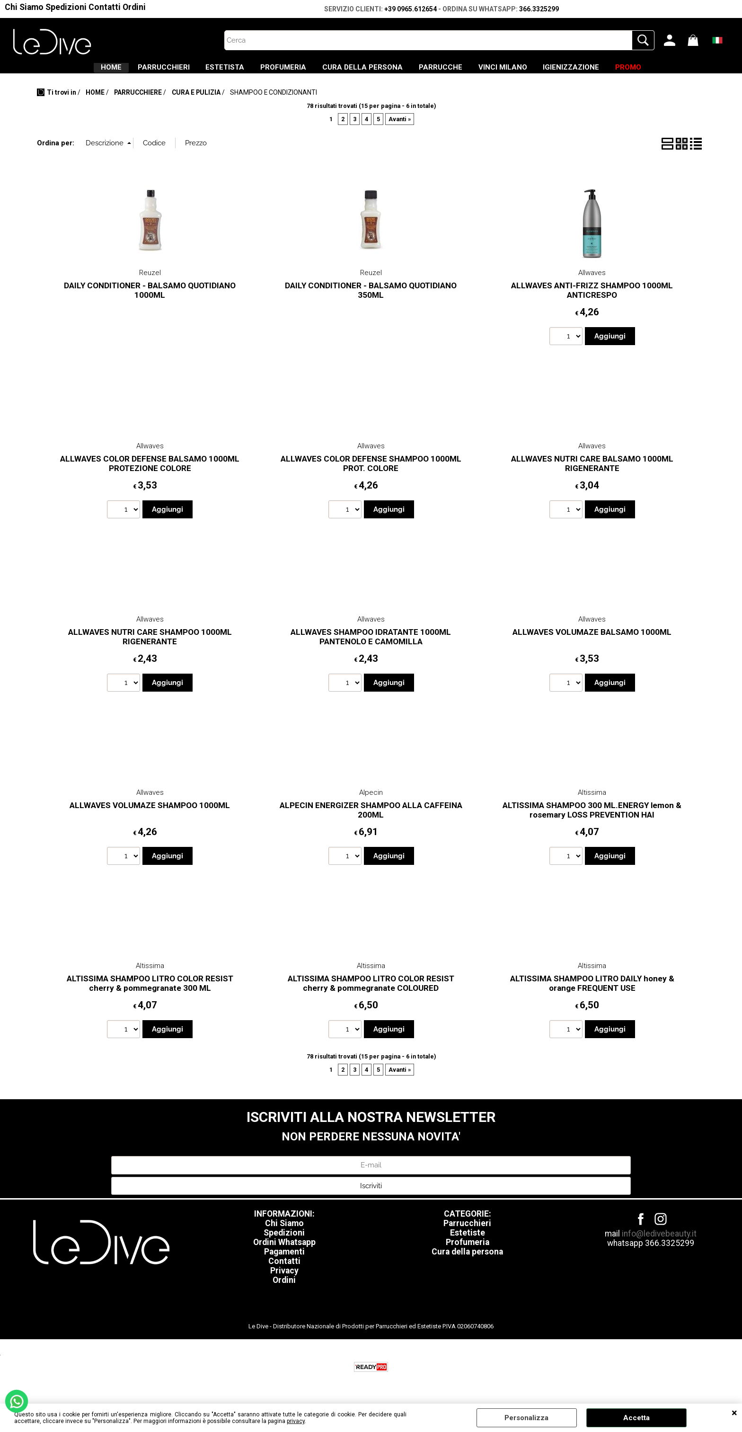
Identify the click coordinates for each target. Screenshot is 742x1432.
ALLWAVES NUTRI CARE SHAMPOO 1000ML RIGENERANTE (150, 645)
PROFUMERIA (271, 71)
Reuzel (150, 281)
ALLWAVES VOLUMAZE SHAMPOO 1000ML (150, 813)
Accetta (636, 1418)
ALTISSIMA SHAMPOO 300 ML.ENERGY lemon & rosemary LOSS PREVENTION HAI (592, 818)
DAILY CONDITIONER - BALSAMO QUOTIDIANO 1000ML (150, 298)
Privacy (284, 1279)
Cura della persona (467, 1260)
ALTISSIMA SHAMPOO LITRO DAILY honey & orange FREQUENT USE (592, 991)
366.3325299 (539, 9)
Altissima (592, 801)
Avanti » (400, 127)
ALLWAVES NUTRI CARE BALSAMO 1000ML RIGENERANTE (592, 471)
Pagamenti (284, 1260)
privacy (296, 1421)
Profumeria (467, 1250)
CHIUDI (734, 1413)
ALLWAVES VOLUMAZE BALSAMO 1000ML (591, 640)
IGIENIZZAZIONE (608, 71)
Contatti (104, 7)
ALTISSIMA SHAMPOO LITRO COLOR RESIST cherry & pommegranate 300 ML (150, 991)
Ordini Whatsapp (284, 1250)
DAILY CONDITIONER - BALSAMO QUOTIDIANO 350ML (371, 298)
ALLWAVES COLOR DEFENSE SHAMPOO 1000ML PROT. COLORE (371, 471)
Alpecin (371, 801)
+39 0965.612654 (410, 9)
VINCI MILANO (527, 71)
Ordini (134, 7)
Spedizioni (66, 7)
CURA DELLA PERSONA (362, 71)
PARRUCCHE (453, 71)
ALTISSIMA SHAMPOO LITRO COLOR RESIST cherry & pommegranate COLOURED (371, 991)
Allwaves (592, 281)
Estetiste (467, 1241)
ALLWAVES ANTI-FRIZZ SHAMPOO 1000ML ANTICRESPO (592, 298)
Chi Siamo (24, 7)
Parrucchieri (467, 1231)
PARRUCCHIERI (126, 71)
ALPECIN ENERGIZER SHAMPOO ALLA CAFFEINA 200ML (371, 818)
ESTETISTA (200, 71)
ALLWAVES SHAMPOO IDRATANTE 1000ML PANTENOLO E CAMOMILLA (371, 645)
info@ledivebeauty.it (659, 1242)
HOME (61, 71)
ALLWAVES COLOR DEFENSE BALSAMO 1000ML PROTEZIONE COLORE (149, 471)
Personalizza (526, 1418)
